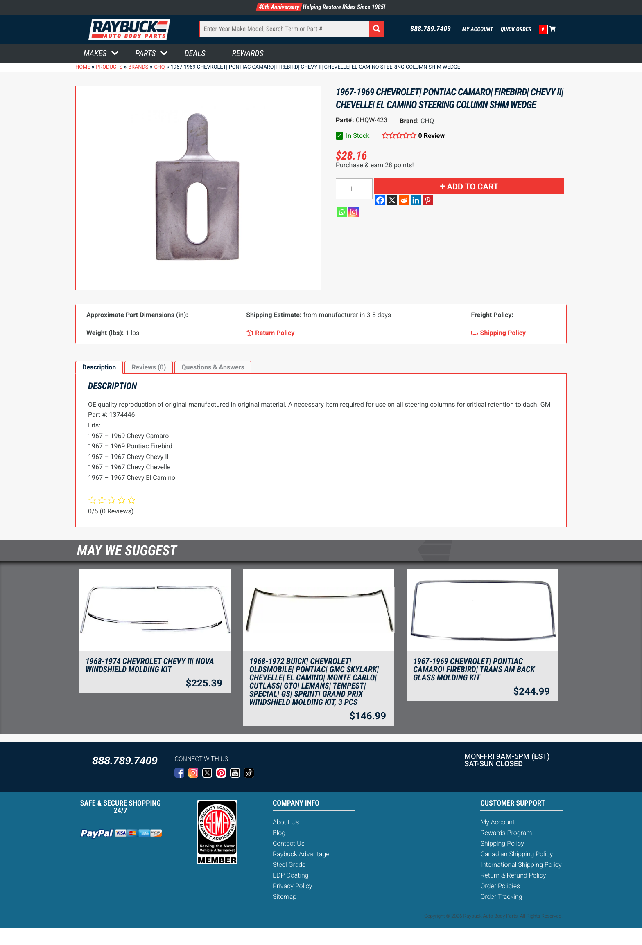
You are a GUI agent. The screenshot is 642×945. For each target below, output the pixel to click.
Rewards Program (506, 833)
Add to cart (473, 186)
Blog (279, 833)
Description (99, 367)
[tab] (99, 367)
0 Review (431, 136)
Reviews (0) (148, 367)
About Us (286, 822)
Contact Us (289, 843)
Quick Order (515, 29)
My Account (477, 29)
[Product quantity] (354, 188)
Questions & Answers (212, 367)
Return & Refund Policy (513, 875)
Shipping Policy (502, 843)
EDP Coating (291, 875)
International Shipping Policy (520, 864)
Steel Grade (289, 864)
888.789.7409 (430, 29)
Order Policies (500, 886)
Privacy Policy (292, 886)
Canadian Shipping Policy (516, 854)
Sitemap (284, 896)
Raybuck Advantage (301, 854)
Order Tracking (501, 896)
